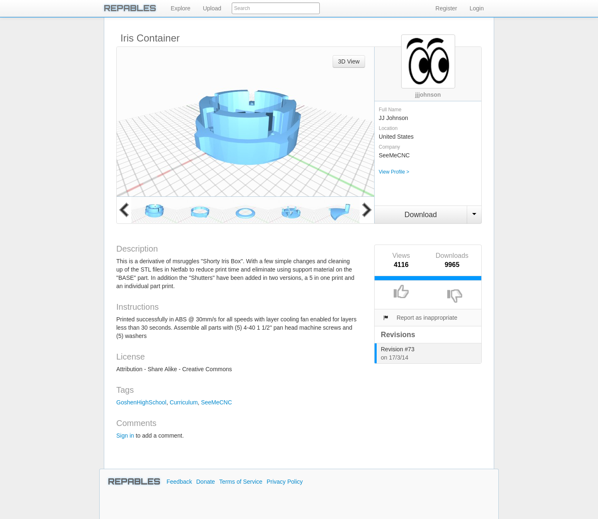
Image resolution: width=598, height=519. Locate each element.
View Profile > (394, 172)
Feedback (179, 481)
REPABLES (130, 8)
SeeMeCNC (216, 402)
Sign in (125, 435)
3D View (349, 61)
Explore (180, 8)
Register (446, 8)
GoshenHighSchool (141, 402)
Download (420, 215)
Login (477, 8)
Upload (212, 8)
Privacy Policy (285, 481)
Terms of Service (240, 481)
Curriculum (183, 402)
